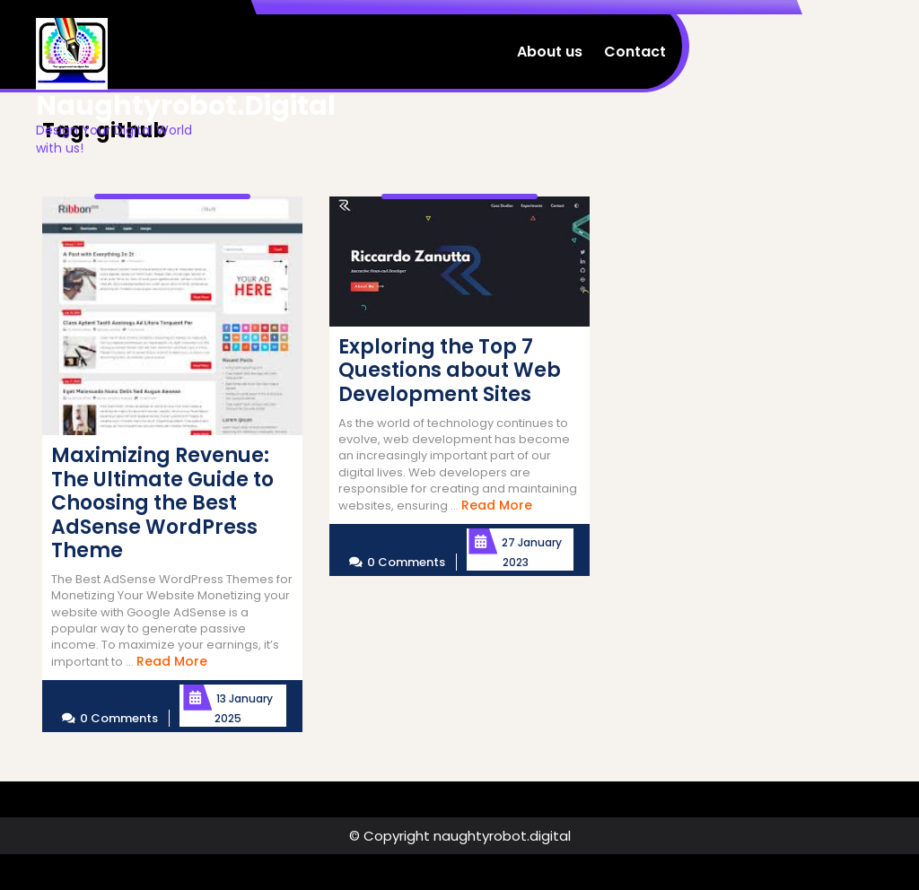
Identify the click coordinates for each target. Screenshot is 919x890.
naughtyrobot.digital (186, 106)
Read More (171, 661)
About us (549, 51)
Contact (635, 51)
